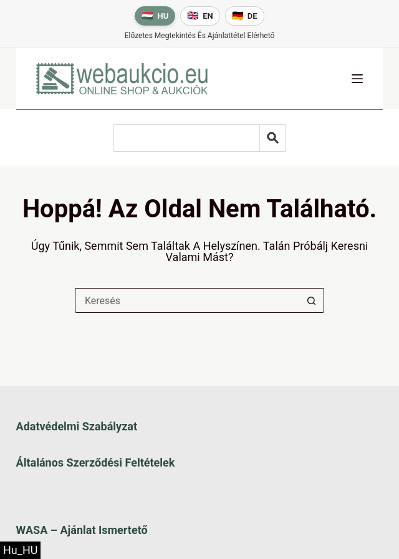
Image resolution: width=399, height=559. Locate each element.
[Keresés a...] (187, 300)
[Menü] (357, 78)
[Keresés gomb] (311, 300)
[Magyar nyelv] (155, 16)
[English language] (200, 16)
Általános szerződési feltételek (95, 462)
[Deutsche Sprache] (244, 16)
